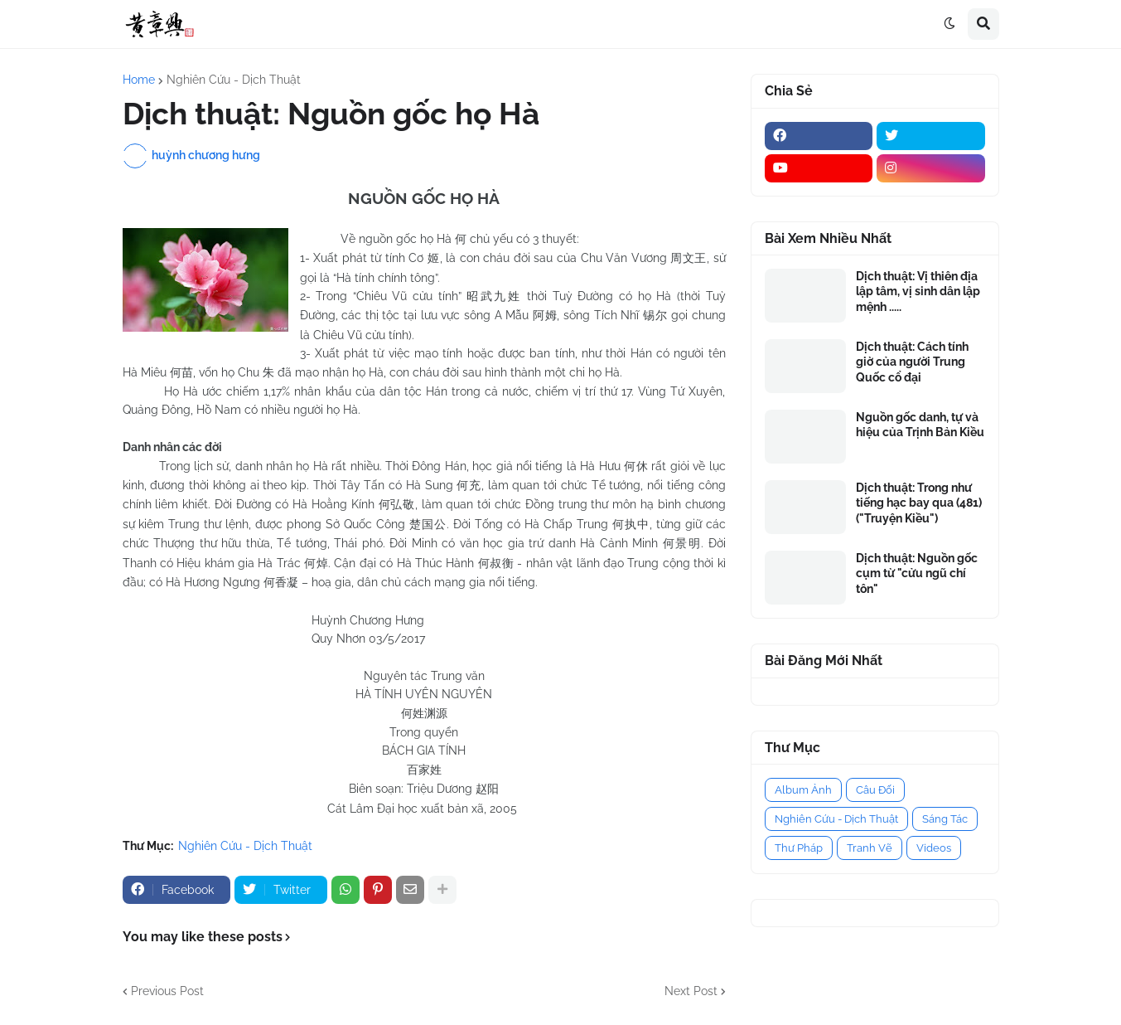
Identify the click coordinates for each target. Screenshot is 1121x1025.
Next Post (691, 991)
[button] (949, 24)
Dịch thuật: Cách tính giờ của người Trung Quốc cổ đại (912, 361)
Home (139, 79)
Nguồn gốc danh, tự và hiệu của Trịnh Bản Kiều (920, 424)
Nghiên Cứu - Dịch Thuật (234, 79)
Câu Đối (875, 790)
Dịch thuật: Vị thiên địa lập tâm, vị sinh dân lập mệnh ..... (918, 291)
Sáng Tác (945, 819)
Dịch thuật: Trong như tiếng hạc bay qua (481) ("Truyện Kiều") (919, 502)
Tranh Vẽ (869, 848)
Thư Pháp (799, 848)
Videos (933, 848)
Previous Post (167, 991)
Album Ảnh (803, 790)
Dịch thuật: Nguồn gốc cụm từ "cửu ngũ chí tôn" (917, 573)
